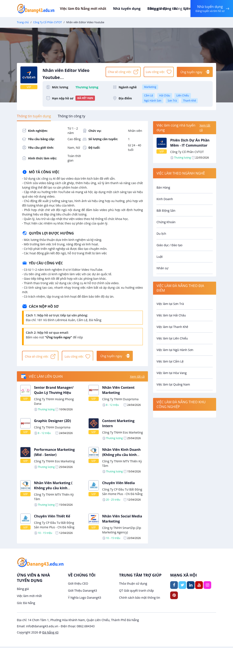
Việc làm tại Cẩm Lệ (169, 361)
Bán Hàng (163, 187)
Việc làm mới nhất (29, 597)
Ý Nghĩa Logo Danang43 (84, 599)
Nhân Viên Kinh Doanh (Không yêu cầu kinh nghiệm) (121, 456)
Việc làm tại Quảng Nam (173, 384)
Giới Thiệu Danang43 (82, 592)
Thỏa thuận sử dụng (133, 585)
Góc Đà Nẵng (26, 604)
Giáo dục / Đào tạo (169, 245)
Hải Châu (164, 95)
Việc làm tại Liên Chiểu (172, 338)
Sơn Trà (172, 100)
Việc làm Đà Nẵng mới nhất (89, 8)
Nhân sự (162, 268)
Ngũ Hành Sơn (152, 100)
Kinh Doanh (164, 199)
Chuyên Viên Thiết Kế (52, 517)
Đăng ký (179, 8)
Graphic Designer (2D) (52, 422)
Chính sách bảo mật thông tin (139, 599)
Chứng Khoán (165, 222)
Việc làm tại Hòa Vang (171, 373)
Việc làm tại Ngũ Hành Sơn (174, 350)
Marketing (150, 87)
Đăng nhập (157, 8)
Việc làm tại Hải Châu (171, 315)
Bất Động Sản (165, 210)
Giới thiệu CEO (78, 585)
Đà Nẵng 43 (50, 634)
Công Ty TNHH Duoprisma (120, 400)
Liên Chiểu (182, 95)
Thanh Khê (189, 100)
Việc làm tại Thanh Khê (172, 327)
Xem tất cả (137, 378)
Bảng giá (23, 590)
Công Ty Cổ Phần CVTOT (47, 22)
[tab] (34, 116)
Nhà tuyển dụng (132, 8)
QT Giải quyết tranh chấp (136, 592)
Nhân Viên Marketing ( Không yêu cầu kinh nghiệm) (53, 489)
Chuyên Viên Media (118, 484)
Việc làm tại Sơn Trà (170, 304)
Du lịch (161, 234)
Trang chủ (23, 22)
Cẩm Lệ (148, 95)
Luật (159, 257)
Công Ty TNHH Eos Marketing (122, 434)
